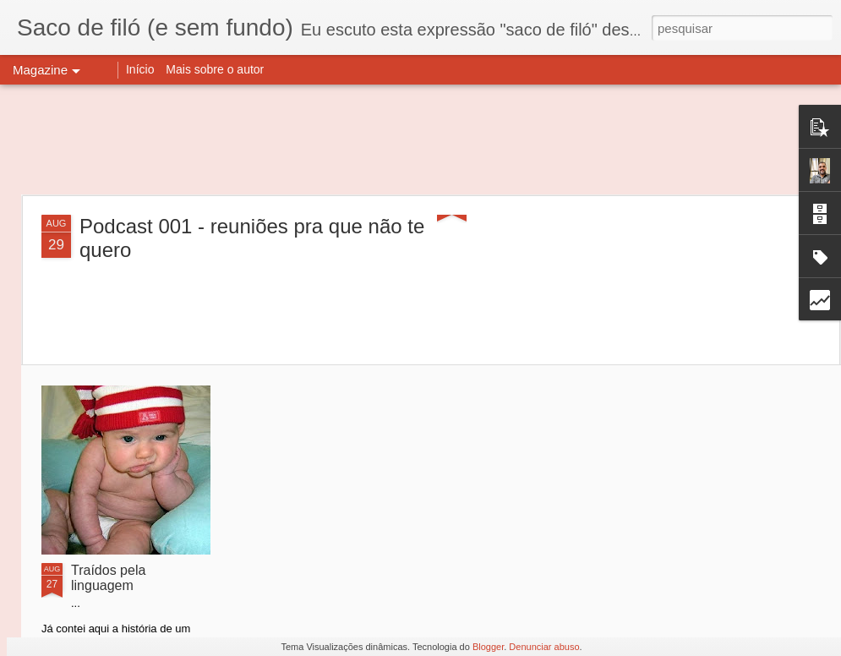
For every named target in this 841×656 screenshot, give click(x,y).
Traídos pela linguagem (108, 578)
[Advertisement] (420, 139)
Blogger (488, 647)
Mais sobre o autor (215, 69)
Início (140, 69)
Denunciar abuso (544, 647)
